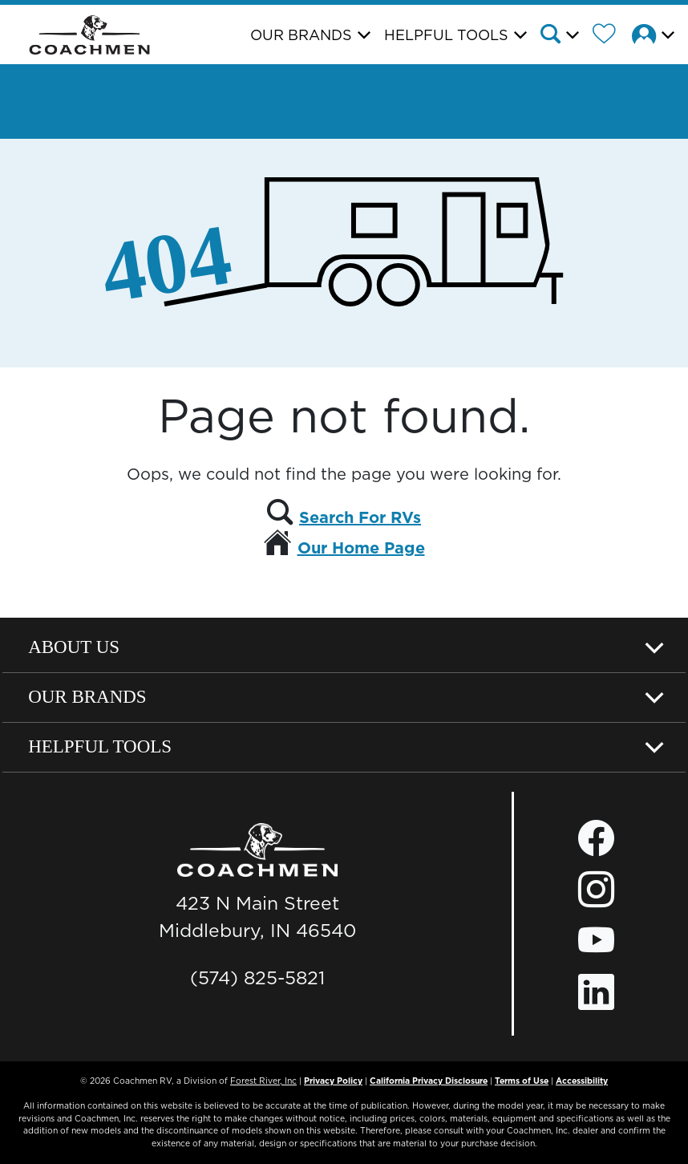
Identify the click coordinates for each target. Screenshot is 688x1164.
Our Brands (87, 697)
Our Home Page (361, 548)
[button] (564, 36)
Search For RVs (360, 517)
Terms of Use (521, 1080)
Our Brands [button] (301, 35)
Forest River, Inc (263, 1080)
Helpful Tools (100, 746)
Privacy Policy (333, 1080)
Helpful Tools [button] (446, 35)
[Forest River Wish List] (610, 36)
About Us (73, 647)
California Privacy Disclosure (429, 1080)
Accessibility (582, 1080)
